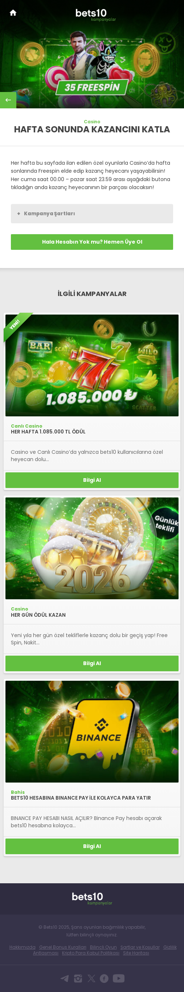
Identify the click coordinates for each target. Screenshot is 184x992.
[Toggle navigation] (172, 12)
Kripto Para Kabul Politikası (90, 953)
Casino (92, 121)
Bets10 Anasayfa (13, 12)
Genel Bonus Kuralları (62, 947)
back (8, 100)
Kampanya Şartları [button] (46, 213)
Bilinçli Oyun (103, 947)
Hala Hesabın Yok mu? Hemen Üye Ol (92, 241)
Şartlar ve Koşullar (140, 947)
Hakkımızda (22, 947)
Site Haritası (136, 953)
